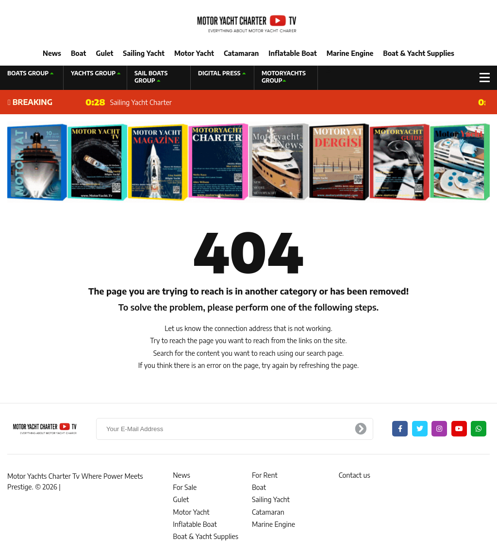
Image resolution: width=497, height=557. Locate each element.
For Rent (265, 475)
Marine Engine (350, 53)
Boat (78, 53)
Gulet (104, 53)
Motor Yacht (194, 53)
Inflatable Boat (292, 53)
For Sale (185, 487)
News (52, 53)
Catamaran (241, 53)
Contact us (354, 475)
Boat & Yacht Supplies (418, 53)
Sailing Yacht (144, 53)
